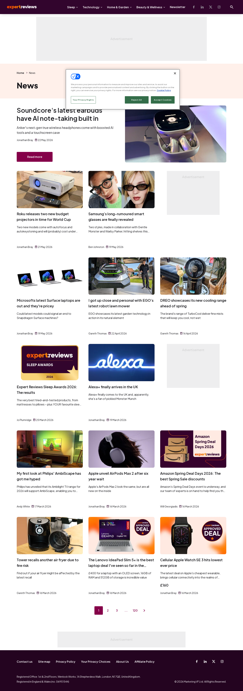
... (126, 610)
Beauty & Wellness (149, 7)
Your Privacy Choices (95, 661)
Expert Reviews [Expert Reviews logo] (19, 7)
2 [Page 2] (108, 610)
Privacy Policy (65, 661)
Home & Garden (118, 7)
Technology (91, 7)
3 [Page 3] (117, 610)
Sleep (71, 7)
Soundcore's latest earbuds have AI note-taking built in (59, 114)
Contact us (25, 661)
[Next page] (144, 610)
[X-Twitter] (210, 7)
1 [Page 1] (98, 610)
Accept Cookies (163, 99)
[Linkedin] (202, 7)
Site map (44, 661)
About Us (122, 661)
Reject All (136, 99)
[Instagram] (219, 7)
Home (20, 72)
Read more (34, 157)
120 (135, 610)
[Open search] (232, 7)
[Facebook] (194, 7)
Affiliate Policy (145, 661)
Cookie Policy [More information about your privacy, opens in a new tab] (164, 90)
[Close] (175, 73)
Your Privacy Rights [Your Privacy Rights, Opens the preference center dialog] (83, 99)
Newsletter (177, 7)
